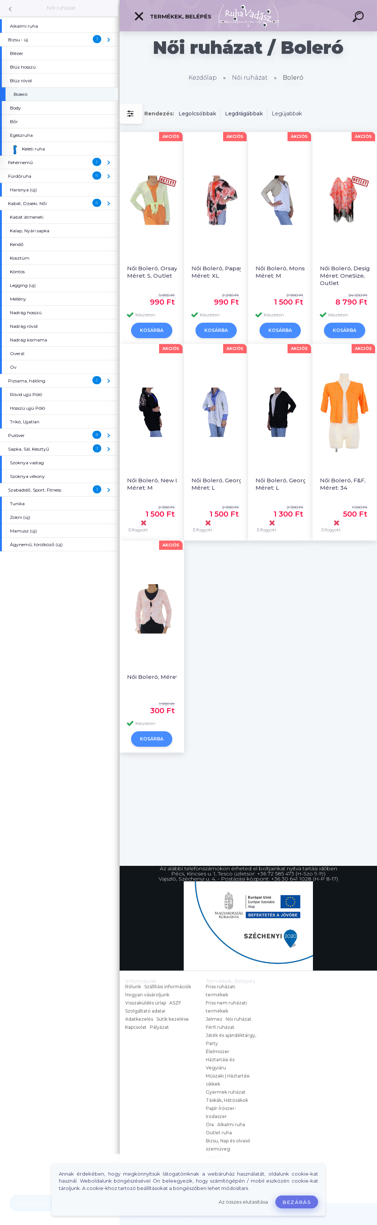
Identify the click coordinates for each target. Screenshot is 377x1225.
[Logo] (248, 15)
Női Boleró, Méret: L (155, 676)
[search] (359, 17)
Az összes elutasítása (243, 1202)
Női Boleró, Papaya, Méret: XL (219, 272)
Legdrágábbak (244, 113)
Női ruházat (60, 7)
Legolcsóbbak (197, 113)
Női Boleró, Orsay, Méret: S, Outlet (152, 272)
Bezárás (296, 1202)
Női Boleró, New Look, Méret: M (159, 484)
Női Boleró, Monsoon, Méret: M (286, 272)
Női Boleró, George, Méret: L (219, 484)
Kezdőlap (202, 77)
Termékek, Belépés (172, 16)
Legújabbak (287, 113)
